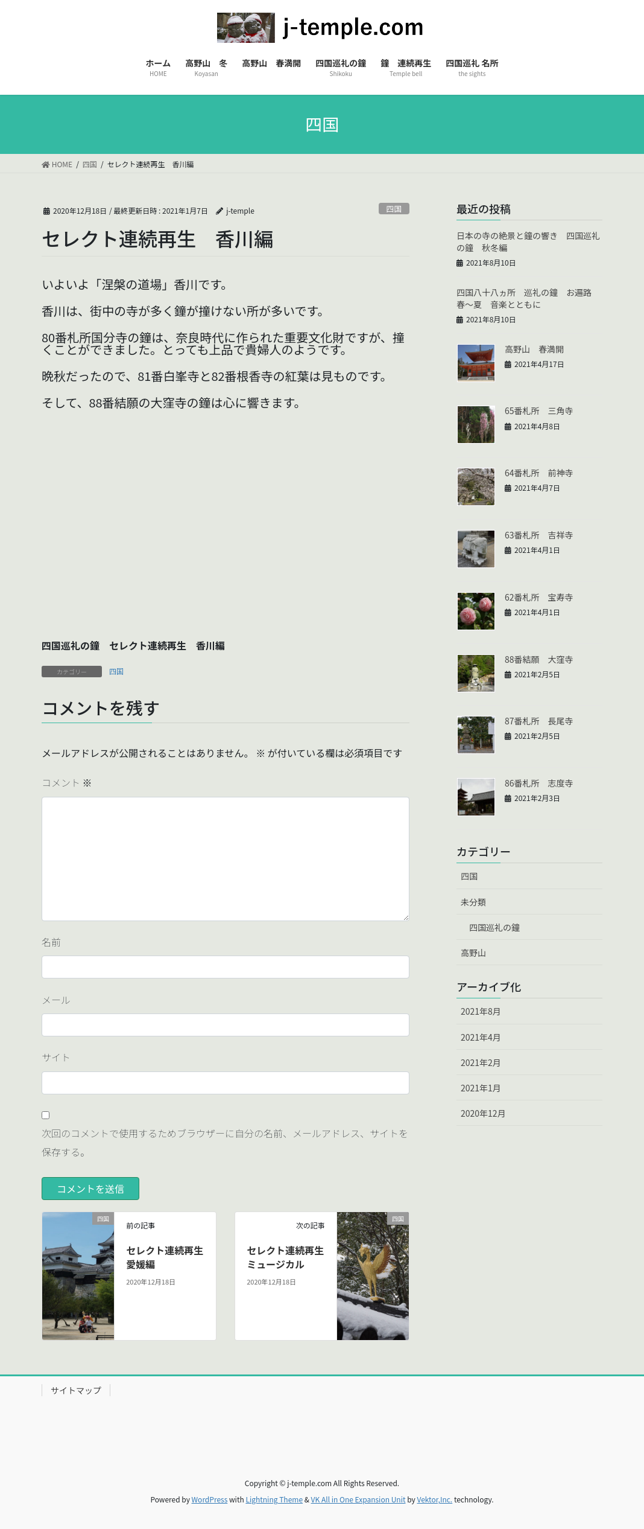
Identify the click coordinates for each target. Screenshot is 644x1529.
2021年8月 (481, 1011)
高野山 (473, 952)
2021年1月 (481, 1088)
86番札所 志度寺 (539, 783)
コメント (67, 782)
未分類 (473, 902)
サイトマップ (76, 1390)
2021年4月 (481, 1037)
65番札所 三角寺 (539, 410)
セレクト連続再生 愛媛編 (169, 1257)
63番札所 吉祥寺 (539, 535)
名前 (51, 941)
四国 (394, 208)
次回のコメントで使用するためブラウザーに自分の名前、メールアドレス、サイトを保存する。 (225, 1142)
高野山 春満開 (534, 349)
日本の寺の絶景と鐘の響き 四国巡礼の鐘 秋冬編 (528, 241)
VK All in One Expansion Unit (358, 1499)
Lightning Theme (274, 1499)
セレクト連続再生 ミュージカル (290, 1257)
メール (56, 999)
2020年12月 (483, 1113)
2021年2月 (481, 1062)
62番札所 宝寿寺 (539, 597)
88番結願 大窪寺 (539, 659)
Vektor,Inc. (434, 1499)
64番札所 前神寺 (539, 473)
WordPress (210, 1499)
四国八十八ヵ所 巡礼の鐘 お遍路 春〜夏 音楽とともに (528, 298)
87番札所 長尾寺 (539, 721)
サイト (56, 1057)
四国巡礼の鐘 (494, 927)
